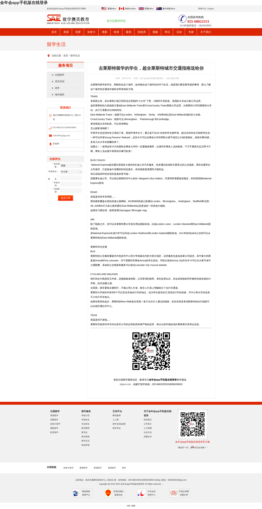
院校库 (142, 32)
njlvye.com (125, 384)
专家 (191, 32)
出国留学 (59, 75)
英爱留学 (54, 420)
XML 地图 (131, 506)
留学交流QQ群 (119, 424)
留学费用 (85, 428)
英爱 (78, 32)
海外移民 (59, 94)
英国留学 (98, 468)
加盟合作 (148, 436)
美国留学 (54, 415)
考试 (167, 32)
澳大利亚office (168, 8)
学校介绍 (85, 415)
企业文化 (148, 432)
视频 (155, 32)
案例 (128, 32)
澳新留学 (54, 428)
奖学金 (84, 432)
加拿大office (130, 8)
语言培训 (59, 81)
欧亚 (116, 32)
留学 (124, 468)
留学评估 (117, 428)
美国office (111, 8)
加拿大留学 (55, 424)
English (211, 8)
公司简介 (148, 424)
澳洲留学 (84, 468)
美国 (66, 32)
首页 (54, 32)
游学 (57, 88)
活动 (179, 32)
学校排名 (85, 420)
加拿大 (91, 32)
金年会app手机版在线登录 (24, 2)
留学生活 (75, 55)
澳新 (104, 32)
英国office (149, 8)
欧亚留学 (54, 432)
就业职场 (85, 445)
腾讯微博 (117, 415)
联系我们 (148, 420)
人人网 (116, 420)
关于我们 (205, 32)
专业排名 (85, 424)
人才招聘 (148, 428)
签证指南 (85, 436)
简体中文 (202, 8)
